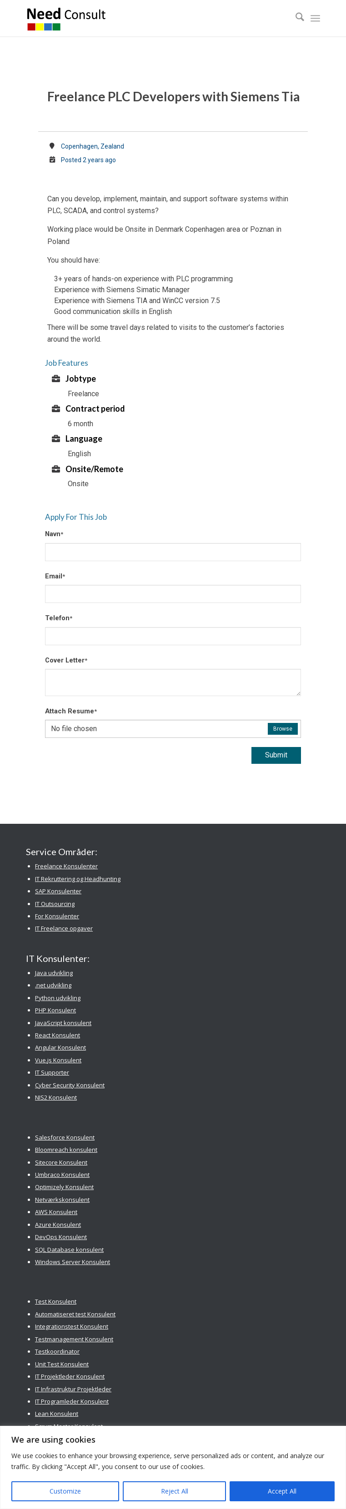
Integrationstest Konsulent (71, 1326)
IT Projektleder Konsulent (70, 1376)
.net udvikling (53, 985)
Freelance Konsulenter (66, 866)
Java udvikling (54, 973)
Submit (276, 755)
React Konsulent (57, 1035)
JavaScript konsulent (63, 1023)
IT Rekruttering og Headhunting (77, 879)
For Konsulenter (57, 916)
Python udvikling (57, 998)
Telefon (58, 618)
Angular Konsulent (60, 1047)
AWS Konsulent (56, 1212)
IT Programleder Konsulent (72, 1401)
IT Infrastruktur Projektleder (73, 1389)
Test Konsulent (55, 1301)
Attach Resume (71, 711)
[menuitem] (295, 18)
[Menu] (315, 18)
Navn (54, 534)
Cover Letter (66, 660)
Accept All (282, 1491)
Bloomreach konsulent (66, 1149)
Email (55, 576)
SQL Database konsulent (69, 1249)
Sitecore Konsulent (61, 1162)
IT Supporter (52, 1072)
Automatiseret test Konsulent (75, 1314)
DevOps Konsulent (61, 1237)
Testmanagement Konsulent (74, 1339)
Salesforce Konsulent (65, 1137)
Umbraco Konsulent (62, 1174)
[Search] (295, 18)
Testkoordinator (57, 1351)
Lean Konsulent (56, 1413)
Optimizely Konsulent (64, 1187)
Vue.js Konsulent (58, 1060)
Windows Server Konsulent (72, 1262)
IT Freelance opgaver (64, 928)
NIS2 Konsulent (56, 1097)
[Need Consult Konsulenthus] (143, 18)
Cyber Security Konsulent (70, 1085)
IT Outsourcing (55, 904)
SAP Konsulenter (58, 891)
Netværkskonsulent (62, 1199)
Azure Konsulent (58, 1224)
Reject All (174, 1491)
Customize (65, 1491)
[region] (173, 1467)
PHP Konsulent (55, 1010)
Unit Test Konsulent (62, 1364)
